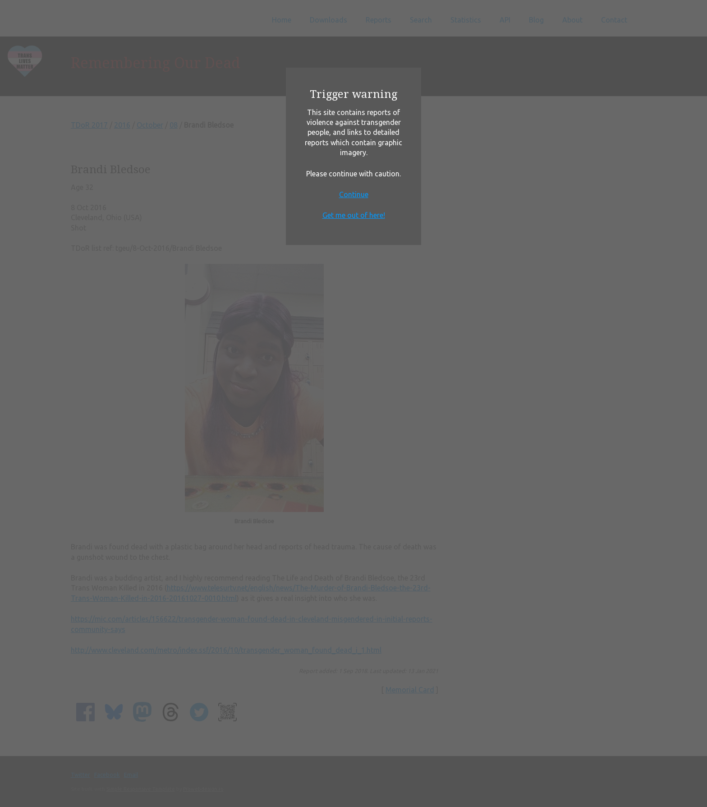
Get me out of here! (353, 215)
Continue (353, 194)
